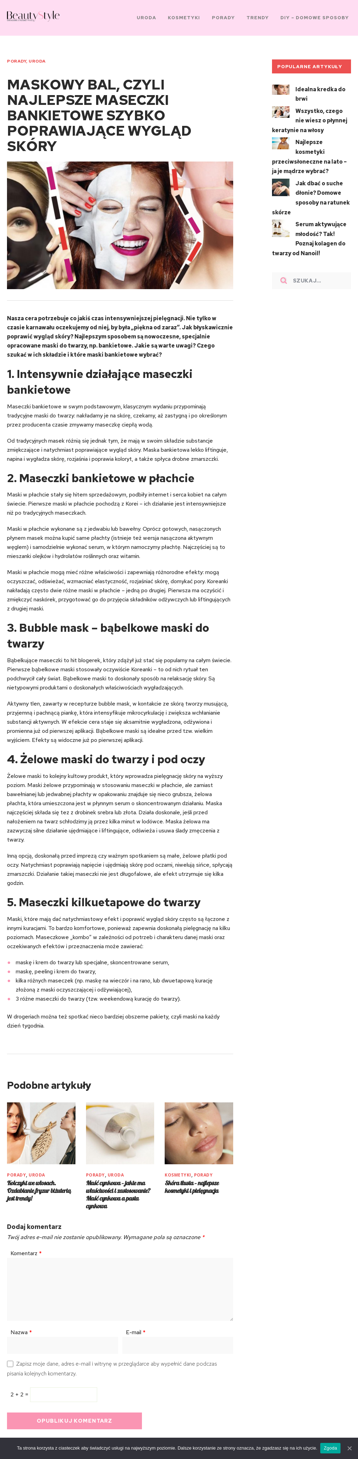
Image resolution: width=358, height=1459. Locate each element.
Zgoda (330, 1448)
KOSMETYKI (178, 1170)
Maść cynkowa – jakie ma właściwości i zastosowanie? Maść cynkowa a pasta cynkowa (118, 1189)
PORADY (16, 58)
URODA (37, 58)
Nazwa (21, 1327)
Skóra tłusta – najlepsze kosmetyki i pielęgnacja (192, 1181)
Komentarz (26, 1248)
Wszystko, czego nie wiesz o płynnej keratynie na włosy (309, 116)
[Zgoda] (349, 1448)
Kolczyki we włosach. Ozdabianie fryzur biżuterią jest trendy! (39, 1185)
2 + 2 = (20, 1389)
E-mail (135, 1327)
